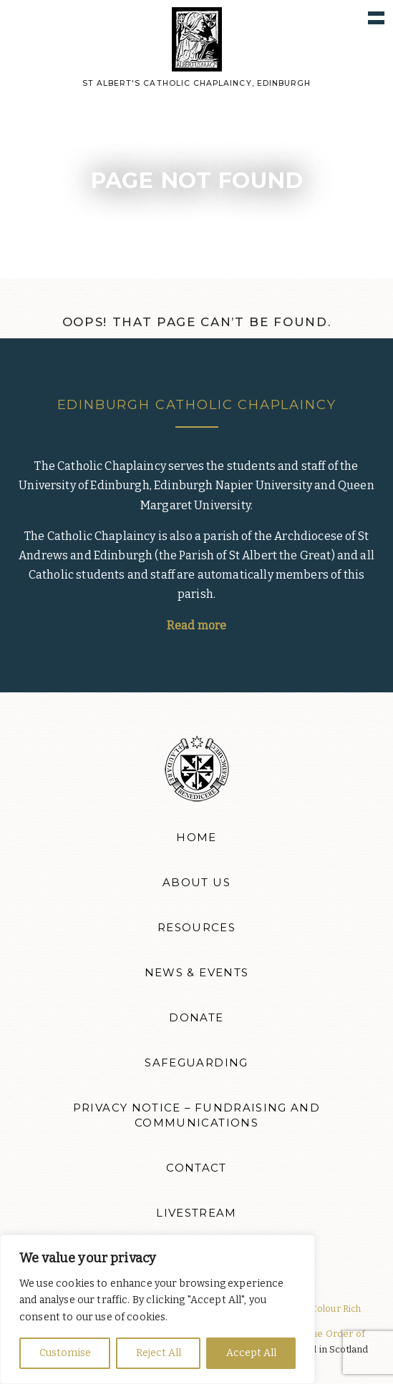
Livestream (196, 1213)
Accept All (251, 1353)
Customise (65, 1353)
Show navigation (376, 17)
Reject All (158, 1353)
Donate (196, 1017)
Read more (196, 625)
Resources (196, 927)
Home (196, 837)
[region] (157, 1309)
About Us (196, 882)
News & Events (197, 972)
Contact (196, 1168)
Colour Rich (336, 1308)
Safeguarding (196, 1062)
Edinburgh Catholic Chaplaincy (196, 404)
